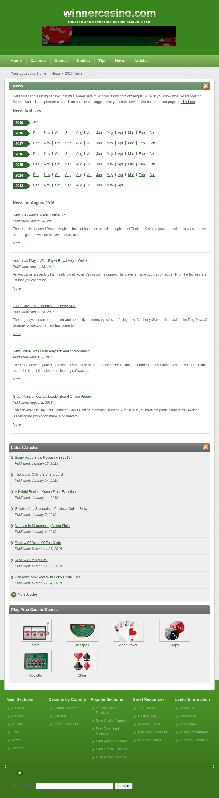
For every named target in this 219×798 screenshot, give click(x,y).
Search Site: (23, 786)
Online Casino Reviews (106, 710)
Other (82, 664)
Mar (131, 133)
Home (16, 60)
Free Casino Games (111, 721)
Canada (60, 716)
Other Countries (66, 724)
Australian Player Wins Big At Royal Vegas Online (50, 261)
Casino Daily (147, 716)
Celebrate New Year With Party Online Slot (47, 577)
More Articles (27, 594)
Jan (35, 122)
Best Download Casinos (107, 731)
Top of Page (33, 773)
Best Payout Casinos (112, 741)
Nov (47, 133)
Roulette (36, 664)
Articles (141, 60)
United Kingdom (66, 708)
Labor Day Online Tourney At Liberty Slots (44, 306)
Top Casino (146, 708)
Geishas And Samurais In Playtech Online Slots (51, 509)
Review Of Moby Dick (31, 560)
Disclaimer (188, 724)
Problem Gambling (194, 740)
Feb (142, 133)
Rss (205, 87)
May (110, 133)
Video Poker (128, 633)
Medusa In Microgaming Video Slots (42, 526)
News (120, 60)
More (17, 243)
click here (188, 102)
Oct (57, 133)
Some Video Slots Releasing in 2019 (42, 457)
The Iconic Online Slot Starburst (39, 475)
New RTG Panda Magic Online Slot (39, 215)
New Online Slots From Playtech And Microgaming (51, 351)
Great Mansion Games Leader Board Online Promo (52, 397)
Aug (79, 133)
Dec (36, 133)
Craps (174, 633)
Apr (120, 133)
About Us (187, 708)
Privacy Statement (194, 732)
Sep (68, 133)
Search (123, 786)
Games (61, 60)
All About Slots (149, 724)
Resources (188, 716)
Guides (83, 60)
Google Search (149, 740)
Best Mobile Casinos (111, 749)
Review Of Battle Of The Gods (38, 543)
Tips (102, 60)
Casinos (38, 60)
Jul (89, 133)
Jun (99, 133)
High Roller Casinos (111, 757)
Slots (36, 633)
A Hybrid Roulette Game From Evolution (45, 492)
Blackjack (82, 633)
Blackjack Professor (153, 732)
